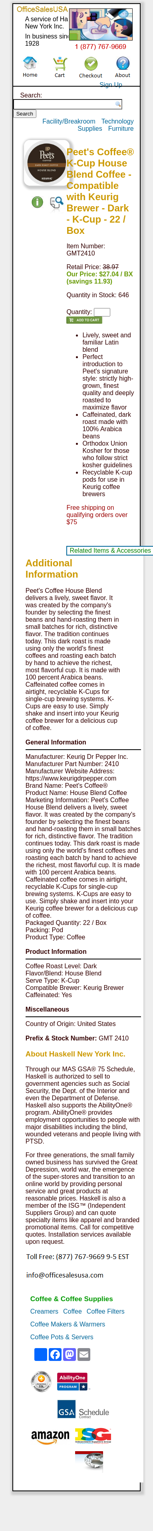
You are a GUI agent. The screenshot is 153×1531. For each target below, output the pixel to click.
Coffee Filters (106, 1311)
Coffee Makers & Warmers (67, 1324)
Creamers (44, 1311)
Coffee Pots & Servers (61, 1337)
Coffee (72, 1311)
